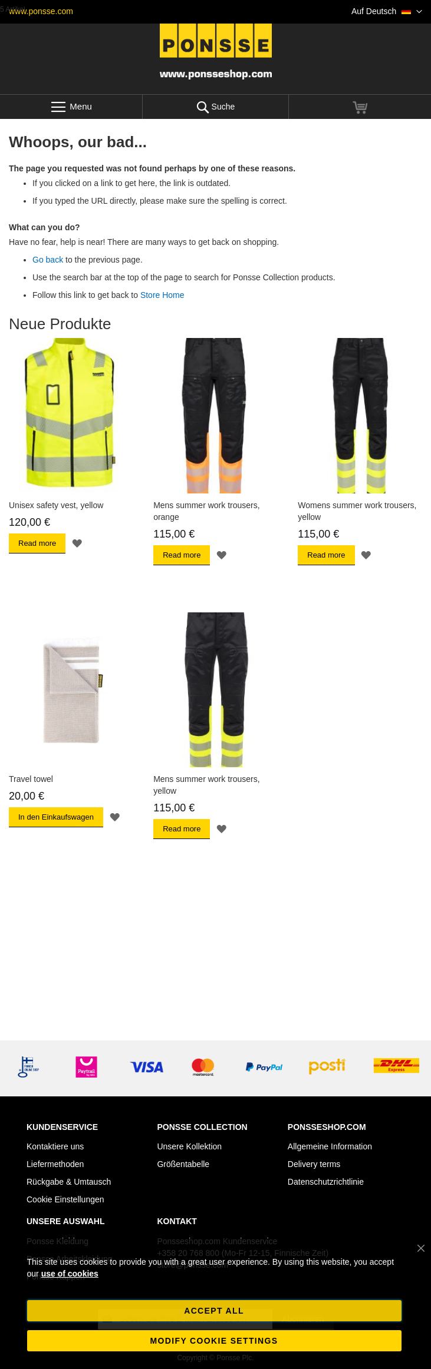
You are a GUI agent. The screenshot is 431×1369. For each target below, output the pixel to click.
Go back (47, 259)
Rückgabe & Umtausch (69, 1181)
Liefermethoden (55, 1164)
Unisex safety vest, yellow (56, 505)
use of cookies (69, 1273)
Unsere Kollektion (189, 1146)
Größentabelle (183, 1164)
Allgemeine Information (330, 1146)
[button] (386, 11)
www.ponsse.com (41, 11)
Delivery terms (314, 1164)
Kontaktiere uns (55, 1146)
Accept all (214, 1310)
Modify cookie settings (214, 1340)
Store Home (162, 295)
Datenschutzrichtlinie (326, 1181)
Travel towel (31, 779)
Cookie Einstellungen (65, 1199)
